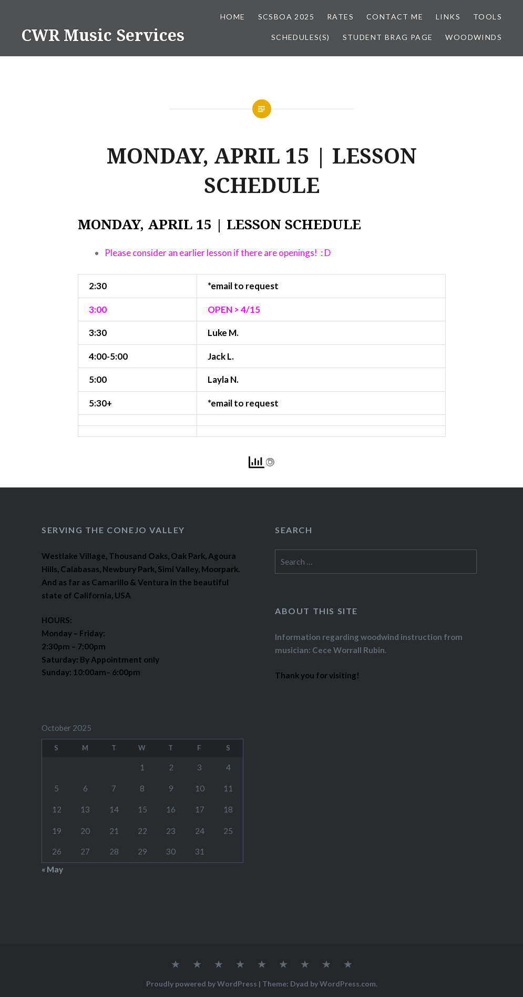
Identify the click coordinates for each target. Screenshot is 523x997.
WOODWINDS (473, 37)
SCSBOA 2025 (286, 16)
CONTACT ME (394, 16)
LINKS (448, 16)
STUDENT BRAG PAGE (388, 37)
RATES (340, 16)
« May (52, 869)
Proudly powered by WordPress (201, 983)
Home (232, 16)
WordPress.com (348, 983)
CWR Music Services (102, 35)
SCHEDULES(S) (300, 37)
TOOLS (487, 16)
